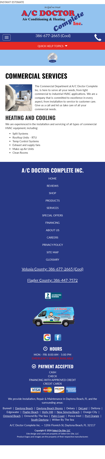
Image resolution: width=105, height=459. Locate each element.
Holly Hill (47, 412)
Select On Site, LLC (61, 430)
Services (53, 207)
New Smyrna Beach (68, 412)
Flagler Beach (30, 412)
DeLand (82, 408)
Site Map (53, 252)
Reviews (52, 185)
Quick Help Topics (53, 46)
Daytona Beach (24, 408)
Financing (52, 222)
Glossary (52, 259)
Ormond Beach (12, 415)
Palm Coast (57, 415)
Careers (52, 237)
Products (53, 200)
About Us (52, 230)
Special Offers (52, 215)
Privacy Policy (52, 244)
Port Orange (92, 415)
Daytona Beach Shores (49, 408)
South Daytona (39, 419)
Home (52, 178)
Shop (52, 193)
